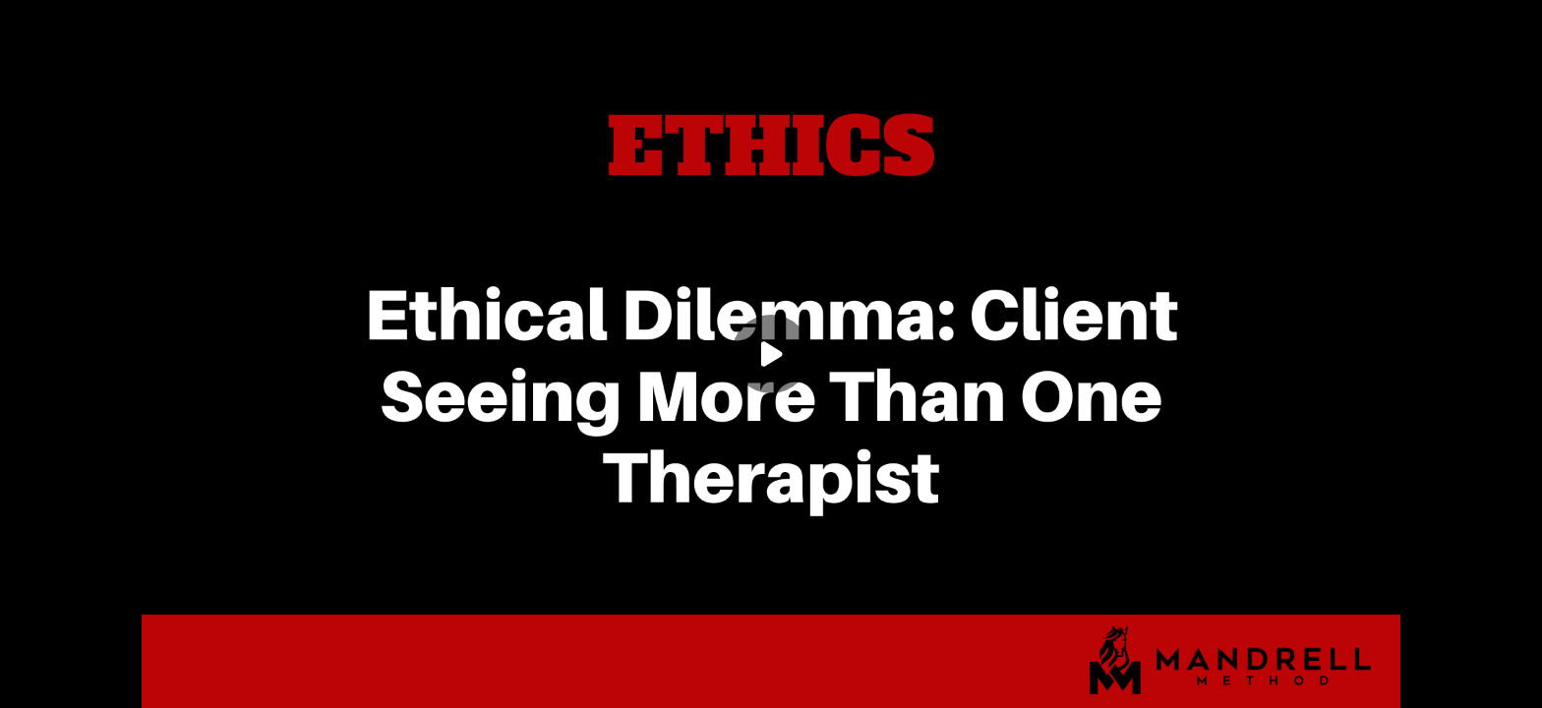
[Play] (771, 354)
